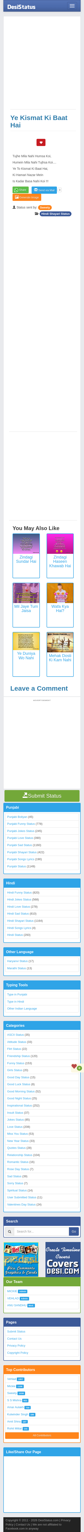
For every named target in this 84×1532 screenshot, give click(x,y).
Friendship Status (18, 1056)
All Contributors (42, 1435)
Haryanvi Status (17, 961)
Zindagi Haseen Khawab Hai (60, 561)
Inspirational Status (19, 1105)
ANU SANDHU (16, 1305)
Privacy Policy (16, 1345)
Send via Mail (44, 190)
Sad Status (14, 1176)
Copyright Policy (17, 1352)
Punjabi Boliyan (17, 817)
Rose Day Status (18, 1169)
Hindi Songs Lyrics (19, 928)
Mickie (11, 1386)
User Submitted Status (21, 1197)
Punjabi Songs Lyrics (20, 859)
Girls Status (14, 1070)
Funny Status (15, 1063)
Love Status (15, 1126)
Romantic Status (17, 1162)
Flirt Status (14, 1049)
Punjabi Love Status (20, 838)
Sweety (45, 207)
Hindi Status (15, 935)
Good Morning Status (21, 1091)
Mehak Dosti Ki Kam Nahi (60, 657)
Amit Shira (14, 1421)
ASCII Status (15, 1034)
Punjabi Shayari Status (22, 852)
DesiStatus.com (48, 1520)
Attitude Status (16, 1042)
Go (74, 1231)
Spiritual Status (17, 1190)
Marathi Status (16, 968)
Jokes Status (15, 1119)
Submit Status (16, 1331)
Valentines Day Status (21, 1204)
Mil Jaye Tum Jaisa (26, 608)
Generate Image (27, 197)
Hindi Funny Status (19, 892)
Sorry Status (15, 1183)
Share (22, 189)
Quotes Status (16, 1148)
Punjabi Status (16, 866)
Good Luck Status (18, 1084)
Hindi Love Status (18, 906)
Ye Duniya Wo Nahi (26, 655)
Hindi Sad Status (18, 913)
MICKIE (12, 1291)
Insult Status (15, 1112)
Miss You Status (17, 1133)
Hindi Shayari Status (55, 213)
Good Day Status (18, 1077)
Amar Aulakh (15, 1407)
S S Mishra (14, 1400)
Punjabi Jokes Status (20, 831)
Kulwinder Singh (17, 1414)
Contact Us (14, 1338)
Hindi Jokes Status (19, 899)
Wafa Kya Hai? (60, 608)
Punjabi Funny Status (21, 823)
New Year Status (18, 1141)
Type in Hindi (15, 1001)
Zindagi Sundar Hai (26, 559)
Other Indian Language (22, 1008)
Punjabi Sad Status (19, 845)
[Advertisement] (42, 65)
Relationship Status (19, 1155)
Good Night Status (19, 1098)
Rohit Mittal (14, 1428)
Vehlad (11, 1379)
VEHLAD (13, 1298)
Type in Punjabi (17, 994)
